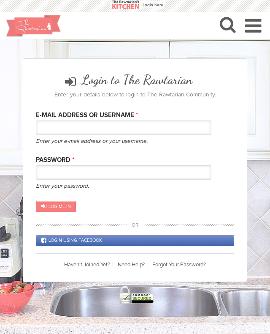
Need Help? (131, 265)
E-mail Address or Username (87, 115)
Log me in (56, 206)
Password (55, 160)
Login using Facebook (71, 241)
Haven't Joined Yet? (87, 265)
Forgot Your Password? (179, 265)
